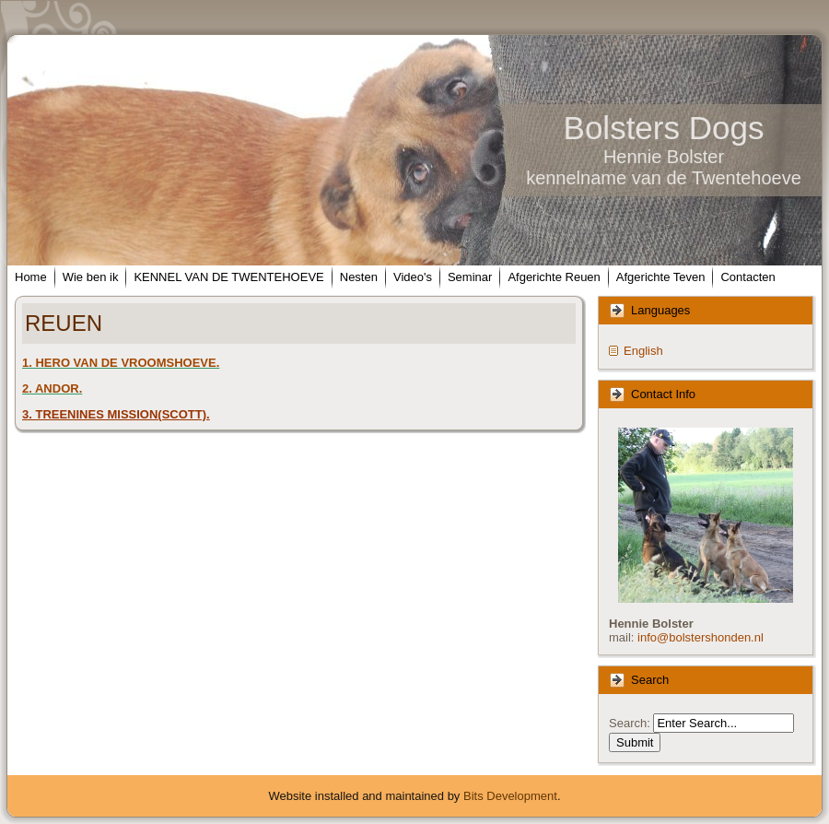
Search (628, 723)
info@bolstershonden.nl (700, 637)
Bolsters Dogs (664, 128)
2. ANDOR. (52, 388)
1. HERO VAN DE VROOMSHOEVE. (120, 363)
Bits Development (510, 796)
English (643, 351)
